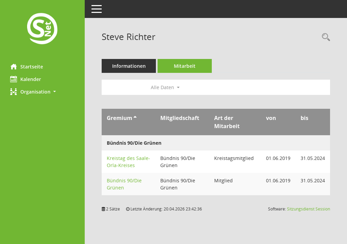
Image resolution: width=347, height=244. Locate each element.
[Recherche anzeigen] (324, 37)
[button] (42, 91)
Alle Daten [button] (165, 87)
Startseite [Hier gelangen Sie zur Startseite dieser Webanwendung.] (26, 66)
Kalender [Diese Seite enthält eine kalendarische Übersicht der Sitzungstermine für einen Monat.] (25, 79)
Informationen (129, 66)
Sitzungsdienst (308, 209)
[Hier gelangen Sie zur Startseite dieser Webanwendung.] (42, 29)
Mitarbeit (185, 66)
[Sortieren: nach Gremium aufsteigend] (135, 118)
